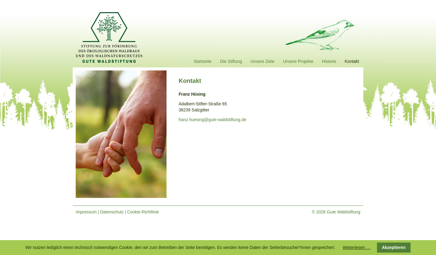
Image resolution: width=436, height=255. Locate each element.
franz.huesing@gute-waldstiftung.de (212, 119)
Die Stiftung (231, 61)
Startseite (203, 61)
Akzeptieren (394, 247)
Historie (329, 61)
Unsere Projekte (298, 61)
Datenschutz (112, 211)
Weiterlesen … (357, 247)
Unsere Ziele (262, 61)
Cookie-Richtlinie (143, 211)
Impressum (86, 211)
